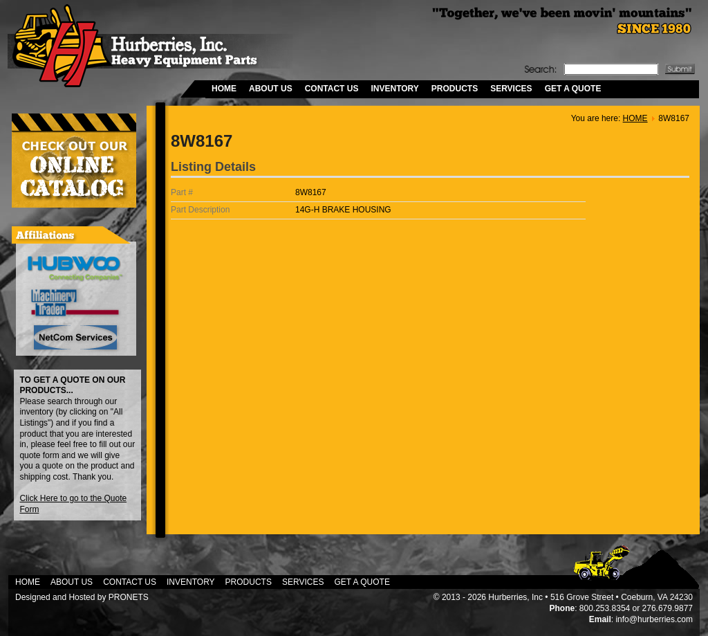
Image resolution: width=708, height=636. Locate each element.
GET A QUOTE (573, 88)
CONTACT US (332, 88)
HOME (224, 88)
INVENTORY (394, 88)
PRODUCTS (454, 88)
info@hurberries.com (654, 619)
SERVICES (511, 88)
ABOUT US (270, 88)
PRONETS (129, 597)
